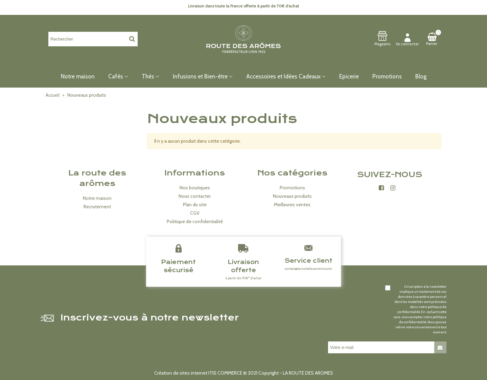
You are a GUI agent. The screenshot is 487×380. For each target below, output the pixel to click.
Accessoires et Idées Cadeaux (283, 76)
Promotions (387, 76)
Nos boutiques (195, 188)
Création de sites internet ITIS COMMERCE (198, 373)
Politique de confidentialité (195, 221)
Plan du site (195, 204)
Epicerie (349, 76)
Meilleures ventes (292, 204)
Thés (148, 76)
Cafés (115, 76)
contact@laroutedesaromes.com (308, 268)
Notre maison (78, 76)
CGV (195, 213)
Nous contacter (195, 196)
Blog (420, 76)
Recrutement (97, 207)
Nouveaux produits (292, 196)
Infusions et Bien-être (200, 76)
